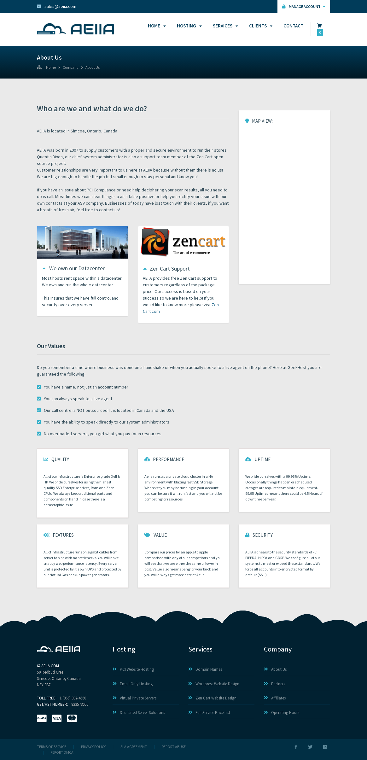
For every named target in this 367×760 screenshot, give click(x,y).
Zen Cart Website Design (212, 698)
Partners (274, 684)
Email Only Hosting (133, 684)
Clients (260, 26)
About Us (92, 68)
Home (156, 26)
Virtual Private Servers (134, 698)
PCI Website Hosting (133, 669)
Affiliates (275, 698)
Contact (293, 26)
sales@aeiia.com (56, 6)
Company (71, 68)
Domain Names (205, 669)
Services (224, 26)
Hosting (188, 26)
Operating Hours (281, 712)
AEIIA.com (50, 666)
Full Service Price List (209, 712)
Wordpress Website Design (213, 684)
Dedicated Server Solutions (139, 712)
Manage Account (303, 6)
